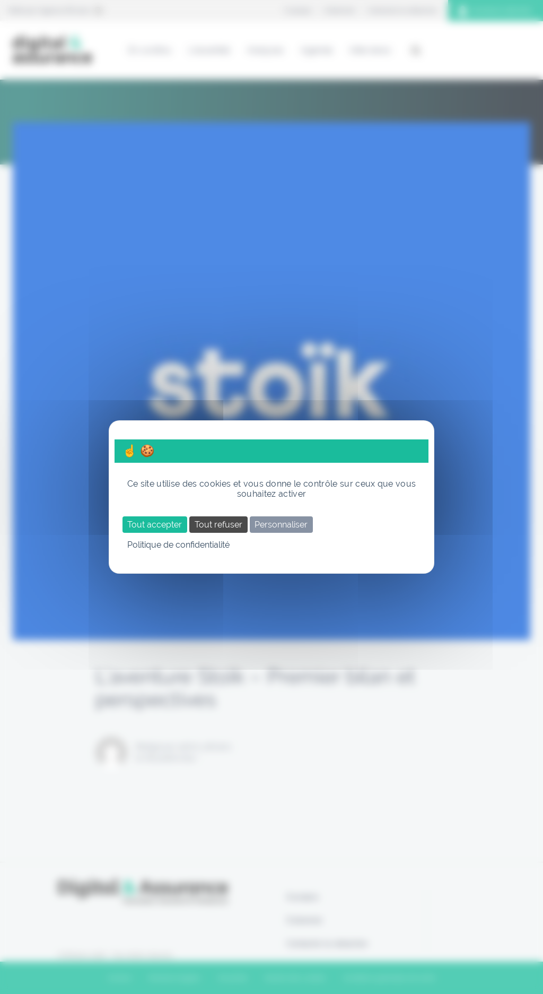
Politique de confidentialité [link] (178, 545)
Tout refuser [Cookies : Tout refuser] (218, 525)
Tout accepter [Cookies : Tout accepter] (154, 525)
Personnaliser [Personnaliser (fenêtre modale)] (281, 525)
